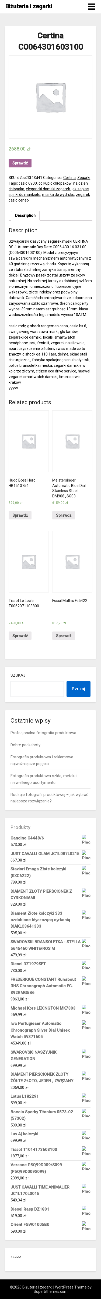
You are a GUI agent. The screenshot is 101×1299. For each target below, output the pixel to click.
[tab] (25, 216)
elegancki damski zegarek (48, 189)
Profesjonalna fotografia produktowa (43, 732)
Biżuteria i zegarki (28, 6)
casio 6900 (28, 183)
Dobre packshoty (25, 744)
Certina (69, 177)
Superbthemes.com (51, 1291)
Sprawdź (20, 163)
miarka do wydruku (58, 194)
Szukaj (18, 675)
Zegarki (83, 177)
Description (25, 215)
